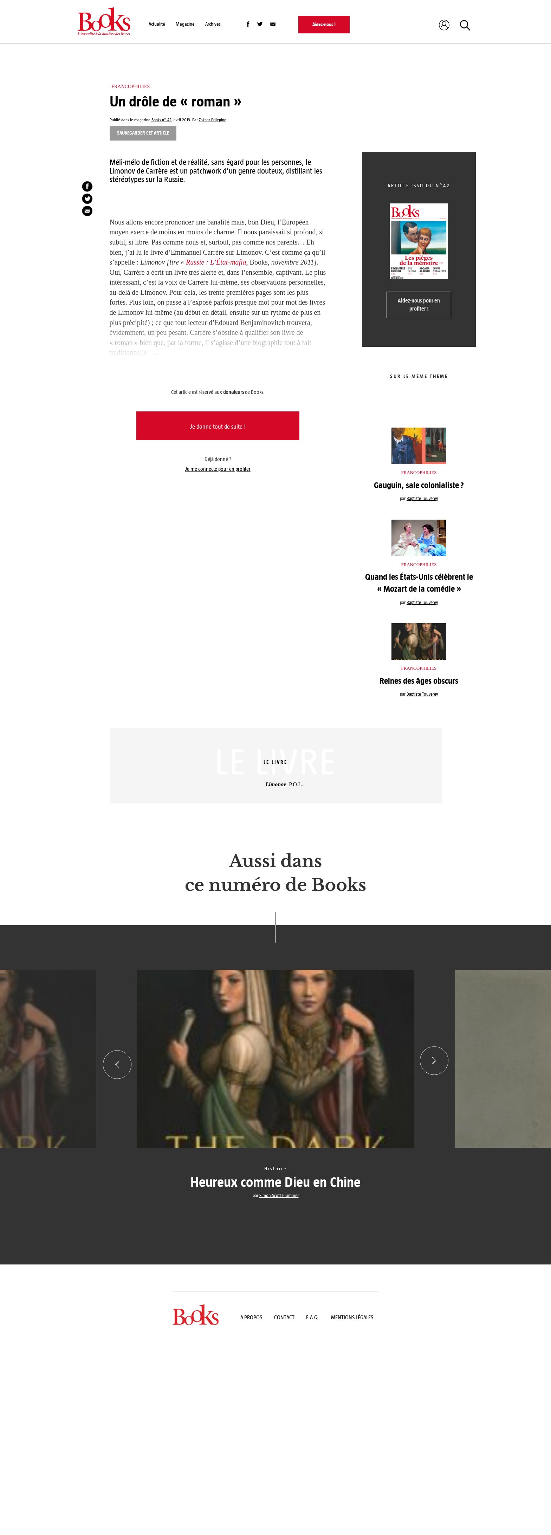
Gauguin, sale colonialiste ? (419, 485)
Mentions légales (352, 1319)
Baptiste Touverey (422, 498)
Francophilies (130, 86)
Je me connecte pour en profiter (218, 469)
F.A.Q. (312, 1319)
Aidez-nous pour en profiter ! (419, 305)
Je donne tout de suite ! (218, 426)
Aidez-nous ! (324, 24)
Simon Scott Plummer (279, 1195)
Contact (284, 1319)
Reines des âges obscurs (419, 680)
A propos (251, 1319)
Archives (213, 24)
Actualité (157, 24)
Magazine (185, 24)
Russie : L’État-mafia (216, 262)
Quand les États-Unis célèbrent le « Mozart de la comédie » (419, 582)
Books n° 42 (161, 120)
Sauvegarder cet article (143, 133)
